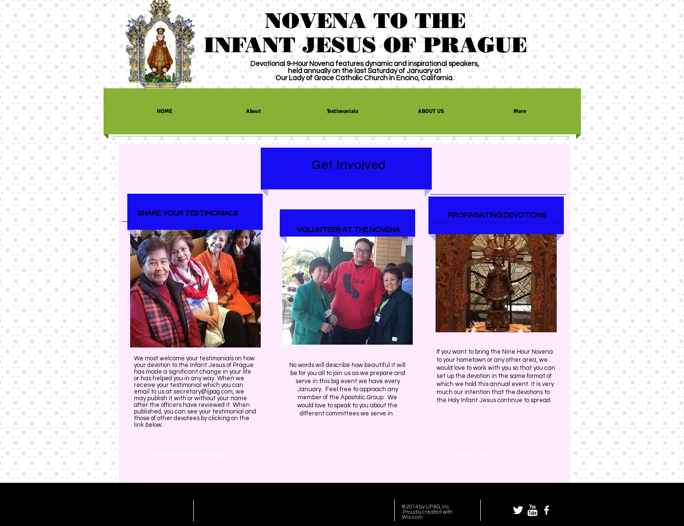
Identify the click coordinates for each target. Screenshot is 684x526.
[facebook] (546, 510)
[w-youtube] (532, 510)
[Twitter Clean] (518, 510)
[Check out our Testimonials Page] (187, 455)
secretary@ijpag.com (203, 391)
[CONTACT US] (471, 455)
